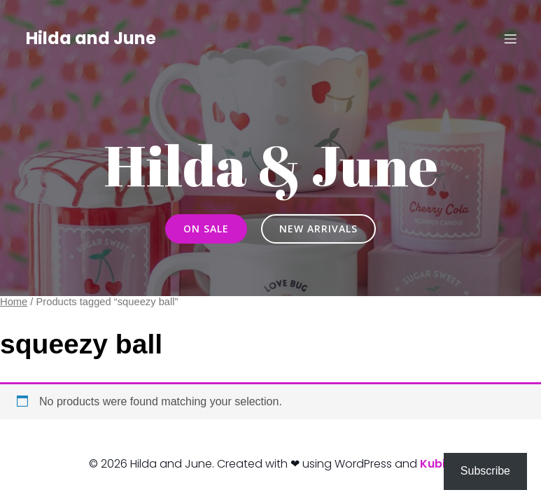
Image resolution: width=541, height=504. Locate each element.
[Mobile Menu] (511, 38)
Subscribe (485, 471)
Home (13, 301)
